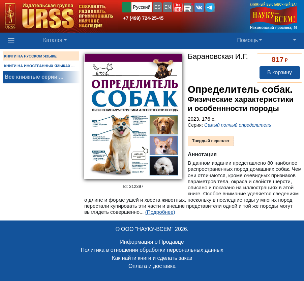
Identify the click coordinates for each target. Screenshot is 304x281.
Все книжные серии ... (34, 77)
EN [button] (167, 7)
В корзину (279, 72)
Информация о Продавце (152, 242)
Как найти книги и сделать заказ (152, 258)
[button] (178, 7)
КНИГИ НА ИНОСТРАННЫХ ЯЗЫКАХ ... (39, 66)
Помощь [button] (247, 40)
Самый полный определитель (237, 125)
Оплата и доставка (152, 266)
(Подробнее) (160, 212)
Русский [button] (141, 7)
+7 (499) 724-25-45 (143, 18)
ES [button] (157, 7)
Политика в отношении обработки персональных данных (152, 250)
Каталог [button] (53, 40)
